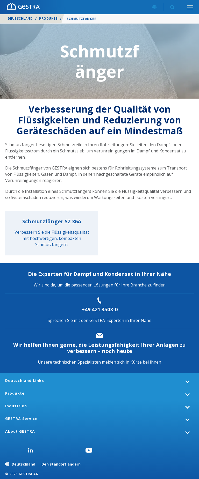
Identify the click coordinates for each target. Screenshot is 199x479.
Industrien (16, 405)
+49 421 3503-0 (100, 309)
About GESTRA (20, 431)
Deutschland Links (24, 380)
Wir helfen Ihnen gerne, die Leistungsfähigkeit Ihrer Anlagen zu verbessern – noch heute (99, 348)
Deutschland (20, 18)
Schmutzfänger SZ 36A (51, 221)
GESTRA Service (21, 418)
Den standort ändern (61, 464)
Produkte (48, 18)
